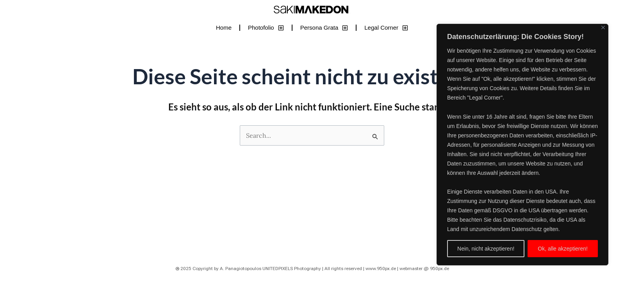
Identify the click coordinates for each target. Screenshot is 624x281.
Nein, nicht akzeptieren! (485, 248)
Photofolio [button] (266, 28)
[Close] (603, 27)
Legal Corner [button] (386, 28)
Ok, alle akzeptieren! (563, 248)
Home (224, 27)
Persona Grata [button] (324, 28)
